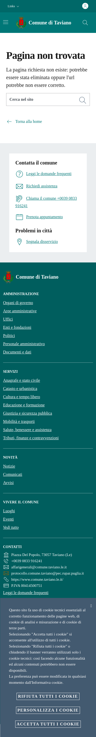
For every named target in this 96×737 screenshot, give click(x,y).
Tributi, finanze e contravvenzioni (31, 438)
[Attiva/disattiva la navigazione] (6, 22)
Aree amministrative (20, 311)
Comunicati (12, 474)
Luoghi (9, 511)
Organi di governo (18, 303)
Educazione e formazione (24, 405)
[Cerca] (85, 23)
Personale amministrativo (24, 344)
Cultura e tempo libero (21, 397)
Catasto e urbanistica (20, 388)
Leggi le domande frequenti (25, 592)
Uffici (8, 319)
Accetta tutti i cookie (48, 724)
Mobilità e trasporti (19, 421)
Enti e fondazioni (17, 327)
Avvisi (8, 482)
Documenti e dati (17, 352)
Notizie (9, 466)
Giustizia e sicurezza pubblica (27, 413)
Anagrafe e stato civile (21, 380)
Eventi (8, 519)
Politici (9, 335)
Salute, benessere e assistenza (27, 429)
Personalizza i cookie (48, 710)
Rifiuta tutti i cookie (48, 696)
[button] (14, 6)
